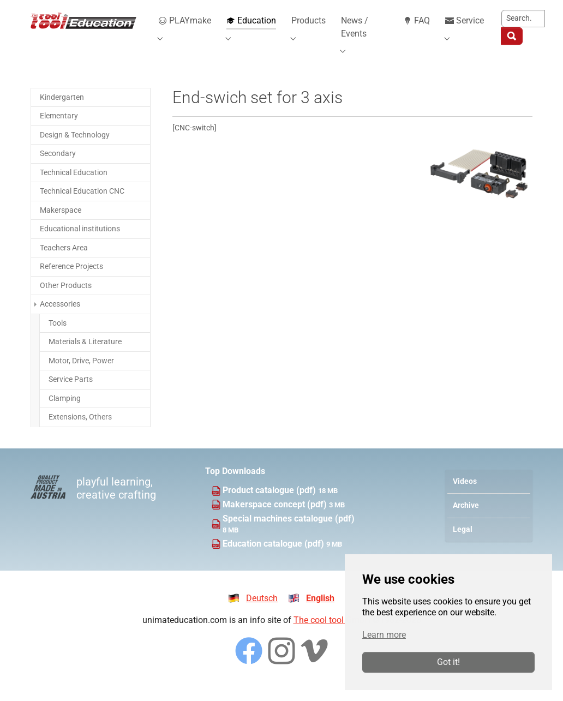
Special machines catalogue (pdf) (289, 531)
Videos (465, 494)
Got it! (448, 662)
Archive (466, 518)
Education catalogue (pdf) (274, 557)
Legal (462, 542)
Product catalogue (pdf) (270, 503)
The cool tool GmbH (332, 633)
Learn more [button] (384, 635)
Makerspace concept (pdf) (276, 517)
